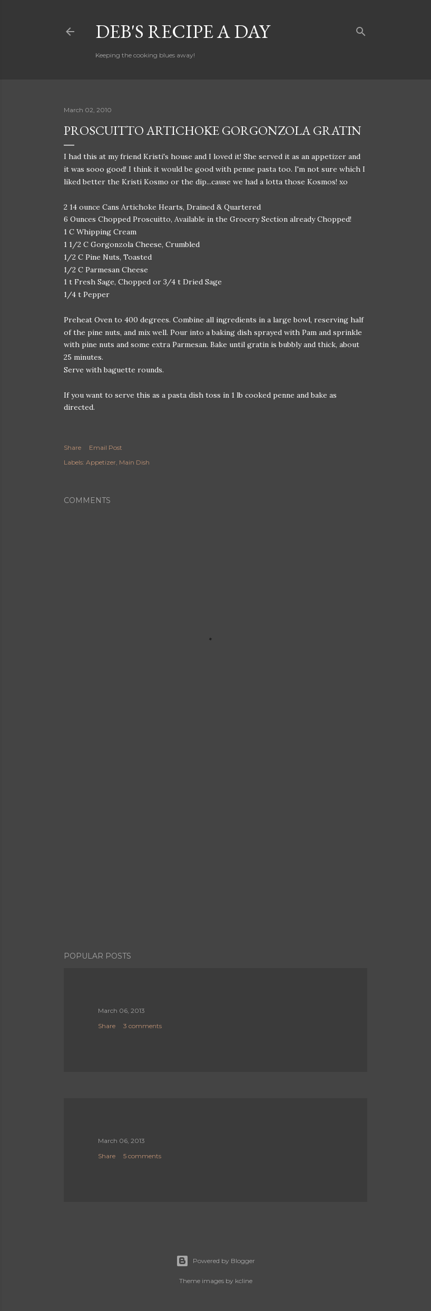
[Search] (361, 29)
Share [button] (72, 447)
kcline (243, 1281)
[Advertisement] (215, 851)
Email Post (105, 447)
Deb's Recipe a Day (182, 31)
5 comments (142, 1156)
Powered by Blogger (215, 1261)
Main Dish (134, 462)
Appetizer (101, 462)
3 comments (142, 1026)
